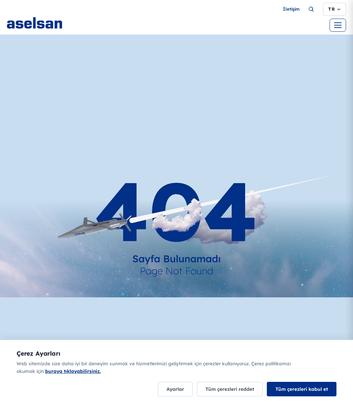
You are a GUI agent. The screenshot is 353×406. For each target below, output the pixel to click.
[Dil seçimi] (334, 9)
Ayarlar (175, 389)
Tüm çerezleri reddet (229, 389)
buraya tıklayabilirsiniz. (73, 371)
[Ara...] (311, 9)
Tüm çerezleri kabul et (301, 389)
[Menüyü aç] (338, 25)
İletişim (291, 9)
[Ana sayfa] (55, 24)
